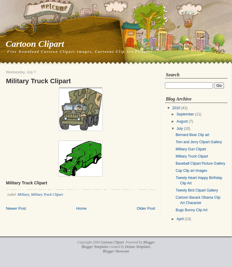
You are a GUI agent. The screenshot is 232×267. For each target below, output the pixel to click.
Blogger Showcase (116, 251)
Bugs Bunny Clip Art (192, 210)
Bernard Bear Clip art (192, 135)
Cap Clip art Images (191, 171)
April (180, 219)
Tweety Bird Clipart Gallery (197, 190)
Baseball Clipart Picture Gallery (200, 163)
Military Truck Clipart (38, 81)
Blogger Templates (95, 247)
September (185, 114)
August (182, 121)
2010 (176, 108)
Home (81, 208)
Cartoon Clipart (35, 44)
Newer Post (16, 208)
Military (23, 194)
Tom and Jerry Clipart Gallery (199, 142)
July (180, 128)
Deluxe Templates (137, 247)
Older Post (146, 208)
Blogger (149, 242)
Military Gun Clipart (191, 149)
